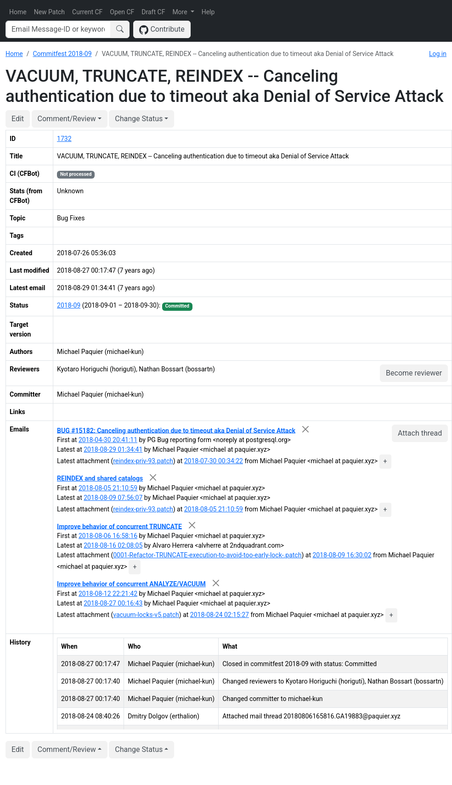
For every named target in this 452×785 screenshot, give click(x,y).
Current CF (87, 12)
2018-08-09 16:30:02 (341, 555)
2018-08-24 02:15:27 (219, 614)
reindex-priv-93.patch (143, 461)
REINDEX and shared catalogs (100, 478)
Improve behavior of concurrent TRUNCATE (119, 526)
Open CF (122, 12)
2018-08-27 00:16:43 (113, 603)
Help (208, 12)
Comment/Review (67, 118)
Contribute (162, 29)
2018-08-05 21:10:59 (108, 488)
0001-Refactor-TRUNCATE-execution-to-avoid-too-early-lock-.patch (207, 555)
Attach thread (420, 433)
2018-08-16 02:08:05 (113, 545)
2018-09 (68, 305)
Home (18, 12)
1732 (64, 138)
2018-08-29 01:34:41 (113, 449)
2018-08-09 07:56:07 (113, 497)
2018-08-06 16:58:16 (108, 535)
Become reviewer (414, 373)
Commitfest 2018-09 (62, 53)
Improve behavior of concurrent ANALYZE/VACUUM (131, 584)
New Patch (49, 12)
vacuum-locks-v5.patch (146, 614)
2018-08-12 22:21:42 (108, 593)
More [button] (180, 12)
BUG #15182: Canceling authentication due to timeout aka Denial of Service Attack (176, 430)
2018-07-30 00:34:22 (213, 461)
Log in (437, 53)
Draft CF (153, 12)
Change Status (139, 118)
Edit (17, 118)
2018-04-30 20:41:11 (108, 439)
